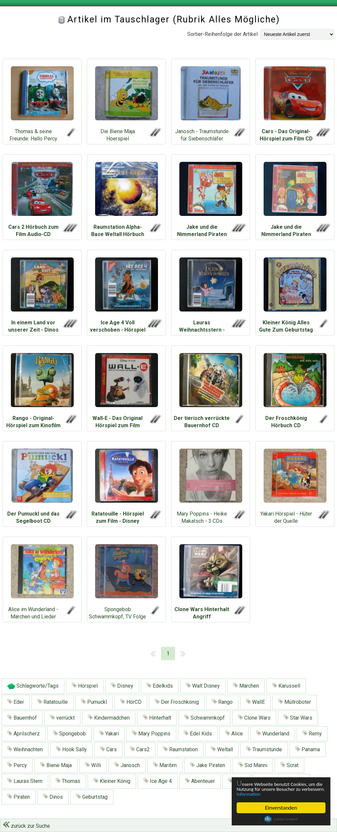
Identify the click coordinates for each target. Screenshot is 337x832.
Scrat (289, 765)
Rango (222, 702)
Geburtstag (92, 797)
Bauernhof (22, 718)
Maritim (165, 765)
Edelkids (159, 686)
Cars (108, 749)
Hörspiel (85, 686)
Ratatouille (52, 702)
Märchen (246, 686)
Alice (234, 733)
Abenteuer (200, 781)
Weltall (222, 749)
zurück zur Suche (26, 826)
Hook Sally (71, 749)
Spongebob (69, 733)
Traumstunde (264, 749)
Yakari (109, 733)
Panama (307, 749)
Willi (93, 765)
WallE (255, 702)
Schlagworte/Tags (33, 686)
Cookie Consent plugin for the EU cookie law (281, 819)
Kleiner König (111, 781)
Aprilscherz (23, 733)
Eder (15, 702)
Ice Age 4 (157, 781)
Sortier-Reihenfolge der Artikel (222, 34)
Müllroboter (294, 702)
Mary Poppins (151, 733)
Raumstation (180, 749)
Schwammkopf (204, 718)
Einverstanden (281, 807)
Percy (17, 765)
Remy (312, 733)
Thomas (68, 781)
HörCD (131, 702)
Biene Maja (56, 765)
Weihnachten (25, 749)
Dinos (53, 797)
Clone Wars (254, 718)
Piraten (18, 797)
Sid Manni (252, 765)
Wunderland (272, 733)
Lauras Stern (24, 781)
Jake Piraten (207, 765)
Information (277, 793)
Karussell (286, 686)
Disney (122, 686)
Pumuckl (94, 702)
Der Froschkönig (177, 702)
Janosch (127, 765)
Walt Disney (203, 686)
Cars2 (140, 749)
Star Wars (298, 718)
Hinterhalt (157, 718)
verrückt (62, 718)
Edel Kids (198, 733)
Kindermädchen (109, 718)
